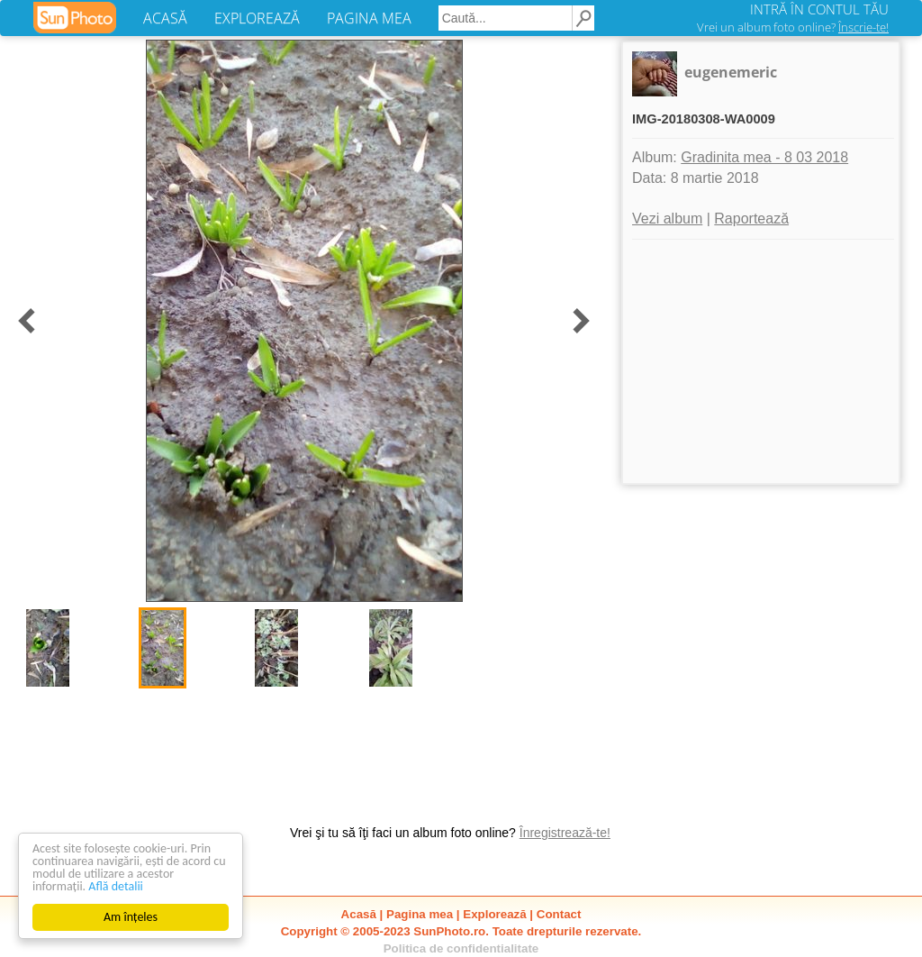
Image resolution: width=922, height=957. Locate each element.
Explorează (494, 914)
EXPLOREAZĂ (257, 18)
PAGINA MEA (369, 18)
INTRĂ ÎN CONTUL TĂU (819, 9)
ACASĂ (165, 18)
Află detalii (115, 886)
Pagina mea (419, 914)
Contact (559, 914)
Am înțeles (131, 917)
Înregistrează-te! (565, 832)
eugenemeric (730, 72)
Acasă (358, 914)
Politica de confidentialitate (461, 948)
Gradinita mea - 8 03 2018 (764, 157)
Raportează (751, 218)
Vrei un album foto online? (793, 27)
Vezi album (667, 218)
